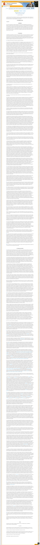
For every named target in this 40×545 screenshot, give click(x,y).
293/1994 (22, 358)
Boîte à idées (32, 8)
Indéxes (17, 8)
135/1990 (7, 369)
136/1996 (19, 368)
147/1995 (18, 371)
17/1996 (12, 369)
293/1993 (29, 396)
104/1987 (9, 368)
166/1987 (12, 358)
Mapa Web (36, 544)
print (29, 8)
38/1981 (7, 354)
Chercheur (4, 6)
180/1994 (24, 358)
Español (35, 1)
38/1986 (28, 368)
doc (28, 8)
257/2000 (10, 325)
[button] (16, 10)
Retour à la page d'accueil (6, 1)
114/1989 (15, 358)
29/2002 (9, 377)
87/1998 (22, 396)
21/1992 (17, 358)
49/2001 (26, 383)
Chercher (27, 8)
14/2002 (29, 376)
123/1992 (17, 474)
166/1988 (30, 368)
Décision (8, 6)
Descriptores (20, 8)
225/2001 (7, 334)
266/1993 (19, 358)
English (36, 1)
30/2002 (15, 377)
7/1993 (9, 369)
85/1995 (27, 358)
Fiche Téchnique (11, 8)
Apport (14, 8)
